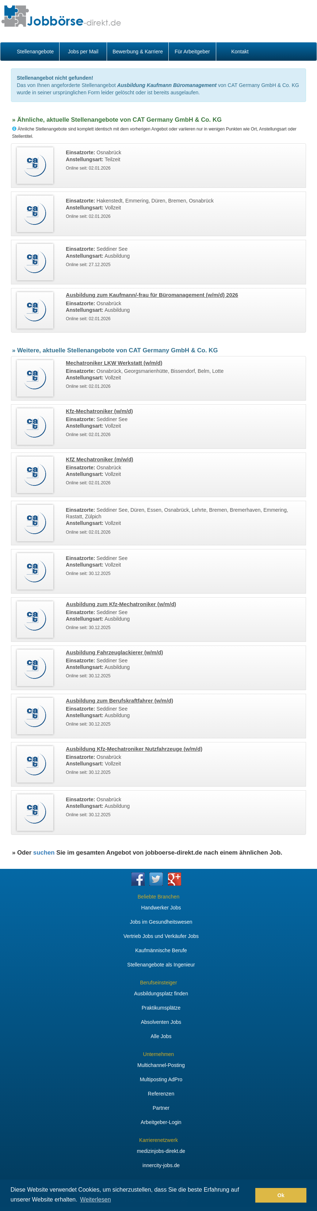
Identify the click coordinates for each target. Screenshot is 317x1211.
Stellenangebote (35, 51)
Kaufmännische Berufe (161, 950)
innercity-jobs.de (161, 1165)
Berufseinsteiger (158, 982)
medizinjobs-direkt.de (161, 1151)
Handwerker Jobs (161, 908)
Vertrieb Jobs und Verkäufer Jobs (161, 936)
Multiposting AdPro (161, 1079)
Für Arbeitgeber (192, 51)
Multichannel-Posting (161, 1065)
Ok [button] (281, 1195)
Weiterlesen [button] (95, 1199)
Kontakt (239, 51)
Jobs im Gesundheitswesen (161, 922)
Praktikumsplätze (161, 1008)
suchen (44, 852)
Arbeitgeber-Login (161, 1122)
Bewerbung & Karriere (137, 51)
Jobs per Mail (83, 51)
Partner (161, 1108)
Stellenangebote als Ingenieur (161, 965)
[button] (248, 1195)
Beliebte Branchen (158, 897)
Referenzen (161, 1094)
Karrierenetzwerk (158, 1140)
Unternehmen (158, 1054)
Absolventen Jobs (161, 1022)
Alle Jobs (161, 1036)
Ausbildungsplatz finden (161, 993)
